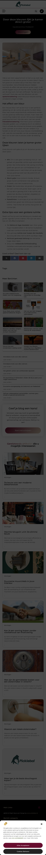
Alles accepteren (23, 845)
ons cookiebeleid (17, 838)
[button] (41, 824)
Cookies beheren (23, 851)
